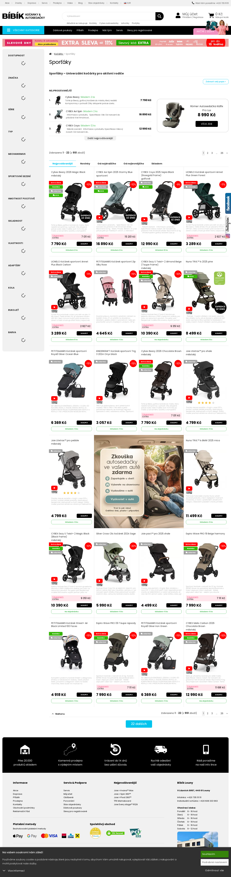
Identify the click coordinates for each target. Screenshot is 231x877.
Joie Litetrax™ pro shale (199, 352)
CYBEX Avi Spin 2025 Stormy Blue (114, 173)
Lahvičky (125, 23)
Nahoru (58, 712)
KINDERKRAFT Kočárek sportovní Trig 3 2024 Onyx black (116, 352)
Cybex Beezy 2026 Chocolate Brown (157, 353)
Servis (44, 3)
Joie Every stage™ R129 (126, 802)
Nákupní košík (222, 17)
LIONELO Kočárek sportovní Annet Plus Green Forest (204, 173)
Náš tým (107, 30)
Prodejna (57, 3)
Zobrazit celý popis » (216, 81)
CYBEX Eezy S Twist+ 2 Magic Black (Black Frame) (70, 536)
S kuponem (58, 235)
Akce (7, 3)
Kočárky (93, 23)
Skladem (164, 163)
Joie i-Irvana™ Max (123, 788)
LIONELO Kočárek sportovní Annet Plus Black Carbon (69, 263)
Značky (18, 3)
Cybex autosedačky (109, 23)
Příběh (80, 30)
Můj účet (190, 14)
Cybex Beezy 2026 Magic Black (68, 173)
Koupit (84, 243)
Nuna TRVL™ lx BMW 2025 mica (203, 439)
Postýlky (136, 23)
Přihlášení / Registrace (192, 17)
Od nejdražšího (111, 163)
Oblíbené (68, 795)
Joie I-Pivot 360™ (122, 795)
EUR (127, 3)
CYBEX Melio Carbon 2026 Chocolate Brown (200, 625)
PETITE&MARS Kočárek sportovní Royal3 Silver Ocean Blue (69, 352)
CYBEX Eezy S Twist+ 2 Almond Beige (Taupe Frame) (158, 264)
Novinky (88, 163)
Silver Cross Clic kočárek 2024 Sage (116, 532)
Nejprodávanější (63, 163)
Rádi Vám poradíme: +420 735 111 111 (210, 3)
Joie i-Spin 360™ (122, 792)
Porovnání (69, 798)
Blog (80, 3)
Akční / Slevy (209, 31)
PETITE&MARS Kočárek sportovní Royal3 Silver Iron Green (159, 623)
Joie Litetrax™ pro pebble (65, 441)
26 (222, 153)
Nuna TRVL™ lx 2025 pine (199, 261)
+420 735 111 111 (194, 795)
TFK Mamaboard (122, 798)
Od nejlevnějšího (140, 163)
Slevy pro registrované (139, 30)
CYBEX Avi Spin (74, 111)
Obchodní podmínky (24, 805)
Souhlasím (208, 854)
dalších (139, 722)
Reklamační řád (21, 809)
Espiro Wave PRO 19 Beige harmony (205, 532)
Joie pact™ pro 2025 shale (155, 532)
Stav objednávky (96, 3)
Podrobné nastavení (214, 862)
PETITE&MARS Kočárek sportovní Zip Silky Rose (116, 263)
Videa (70, 3)
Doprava (32, 3)
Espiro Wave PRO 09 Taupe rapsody (116, 621)
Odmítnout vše (214, 870)
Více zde (206, 124)
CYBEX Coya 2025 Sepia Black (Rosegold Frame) (157, 175)
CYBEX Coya (73, 125)
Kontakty (114, 3)
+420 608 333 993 (208, 798)
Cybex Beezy (72, 97)
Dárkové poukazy (62, 30)
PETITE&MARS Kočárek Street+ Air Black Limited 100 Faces (69, 623)
